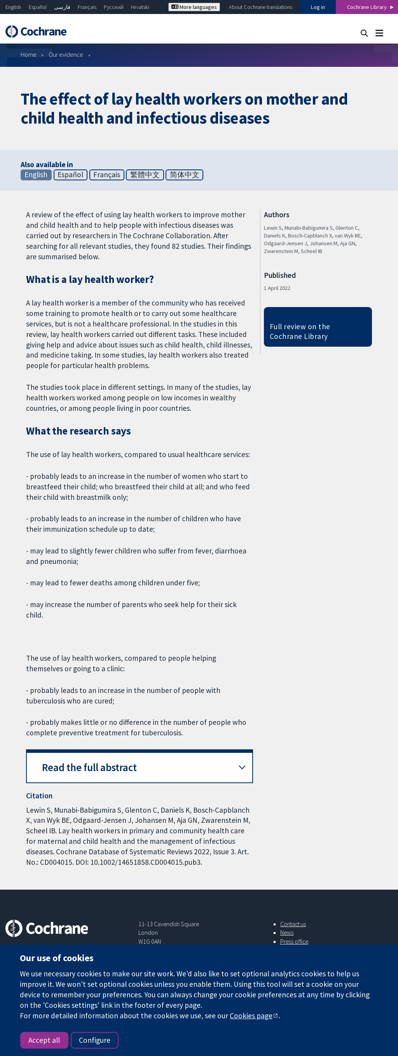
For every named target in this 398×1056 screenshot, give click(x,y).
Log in (318, 6)
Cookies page (251, 1015)
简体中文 (184, 174)
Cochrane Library (367, 6)
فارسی (62, 6)
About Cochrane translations (260, 6)
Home (29, 54)
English (13, 6)
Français (87, 6)
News (286, 932)
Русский (114, 6)
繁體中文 (145, 174)
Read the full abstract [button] (89, 767)
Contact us (293, 924)
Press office (294, 941)
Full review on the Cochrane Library (300, 331)
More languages (194, 6)
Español (38, 6)
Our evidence (66, 54)
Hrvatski (140, 6)
